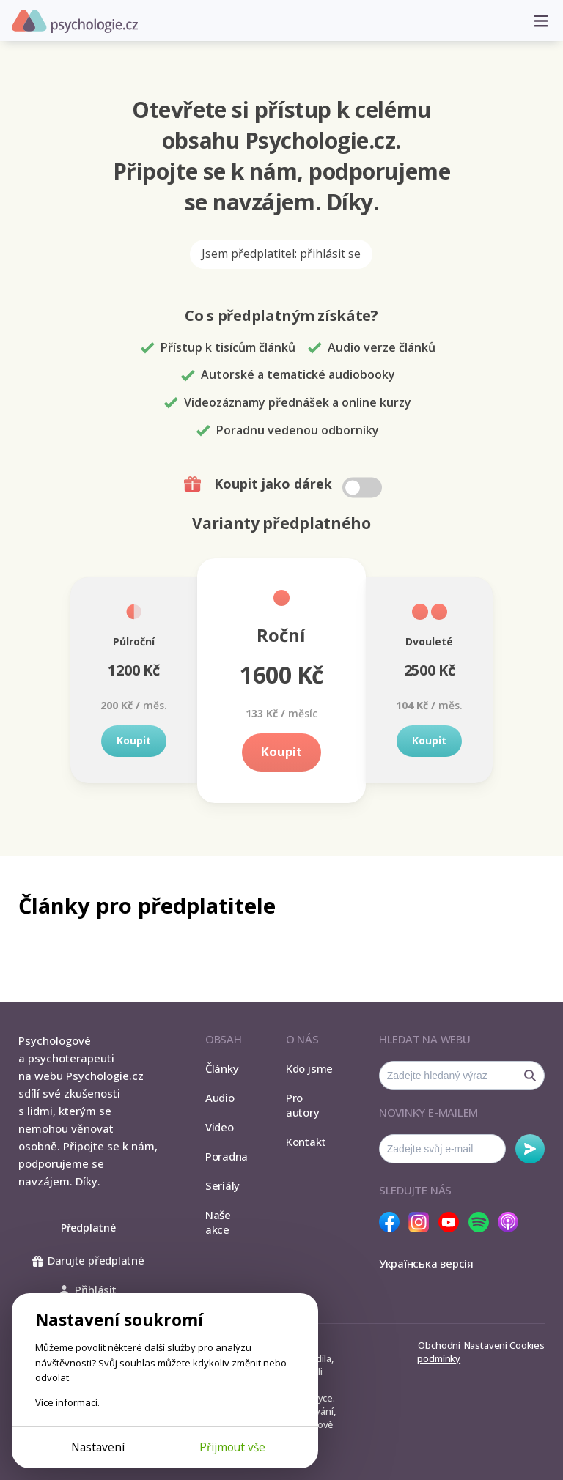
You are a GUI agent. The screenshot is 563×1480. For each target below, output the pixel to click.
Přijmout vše (232, 1447)
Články (222, 1068)
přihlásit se (330, 253)
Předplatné (88, 1228)
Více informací (66, 1402)
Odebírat (530, 1148)
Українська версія (426, 1263)
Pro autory (303, 1105)
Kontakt (305, 1141)
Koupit (134, 740)
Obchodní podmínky (438, 1352)
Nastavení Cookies (504, 1345)
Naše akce (218, 1222)
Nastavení (98, 1447)
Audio (220, 1097)
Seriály (222, 1185)
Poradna (226, 1156)
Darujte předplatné (88, 1260)
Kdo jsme (309, 1068)
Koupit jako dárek (285, 484)
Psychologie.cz (75, 21)
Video (219, 1127)
